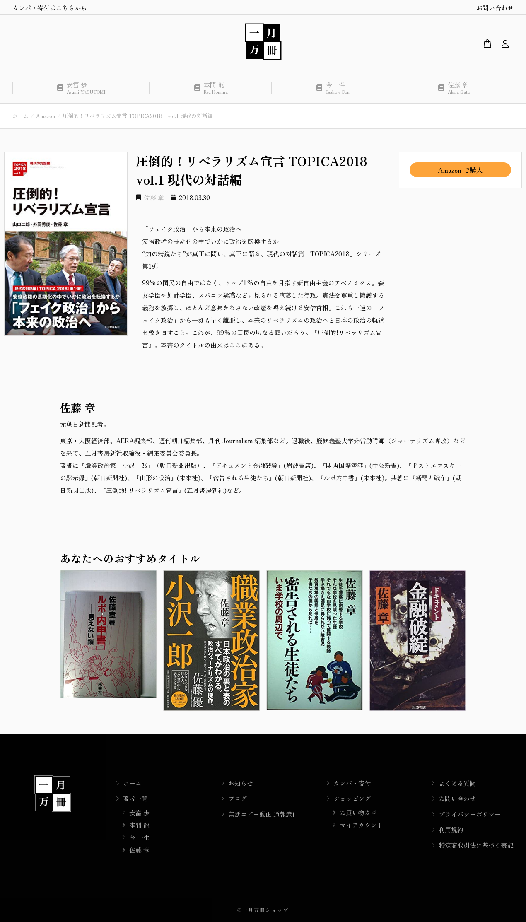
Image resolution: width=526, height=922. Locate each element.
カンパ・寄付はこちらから (49, 7)
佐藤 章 (154, 197)
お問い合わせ (495, 7)
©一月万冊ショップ (263, 909)
